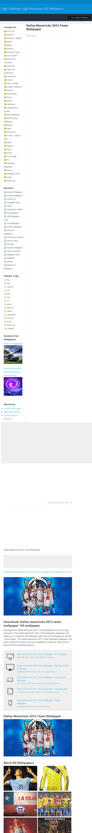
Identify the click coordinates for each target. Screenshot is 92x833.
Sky (8, 280)
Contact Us (11, 199)
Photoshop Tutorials (15, 237)
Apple (9, 45)
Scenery (10, 318)
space (9, 304)
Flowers (10, 90)
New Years (11, 132)
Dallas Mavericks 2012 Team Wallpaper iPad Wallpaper (42, 686)
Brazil (9, 321)
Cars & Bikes (12, 55)
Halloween (11, 104)
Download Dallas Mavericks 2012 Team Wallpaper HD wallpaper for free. (37, 572)
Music (9, 128)
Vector (9, 170)
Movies (10, 125)
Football (10, 328)
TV (8, 160)
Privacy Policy (12, 240)
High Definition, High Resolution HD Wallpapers (32, 9)
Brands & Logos (13, 52)
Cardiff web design (12, 408)
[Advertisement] (45, 2)
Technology (11, 156)
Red (8, 283)
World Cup (11, 180)
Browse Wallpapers (14, 195)
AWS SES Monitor (12, 411)
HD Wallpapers (13, 213)
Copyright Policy (13, 202)
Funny (9, 97)
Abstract (10, 35)
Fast (8, 297)
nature (9, 311)
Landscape (11, 314)
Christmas (11, 66)
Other (9, 142)
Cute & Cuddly (12, 83)
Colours (10, 80)
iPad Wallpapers (13, 223)
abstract (10, 307)
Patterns (10, 146)
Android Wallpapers (14, 192)
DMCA (9, 206)
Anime (9, 41)
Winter (9, 177)
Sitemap (10, 244)
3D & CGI (10, 31)
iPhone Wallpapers (14, 227)
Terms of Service (14, 251)
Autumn (10, 48)
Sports (9, 153)
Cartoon (10, 287)
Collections (11, 76)
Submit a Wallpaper (14, 247)
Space (9, 149)
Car (8, 290)
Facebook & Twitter (15, 209)
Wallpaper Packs (13, 173)
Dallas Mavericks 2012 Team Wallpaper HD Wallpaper (42, 654)
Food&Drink (12, 94)
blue (8, 294)
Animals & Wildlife (14, 38)
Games (10, 101)
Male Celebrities (13, 114)
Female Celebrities (14, 87)
